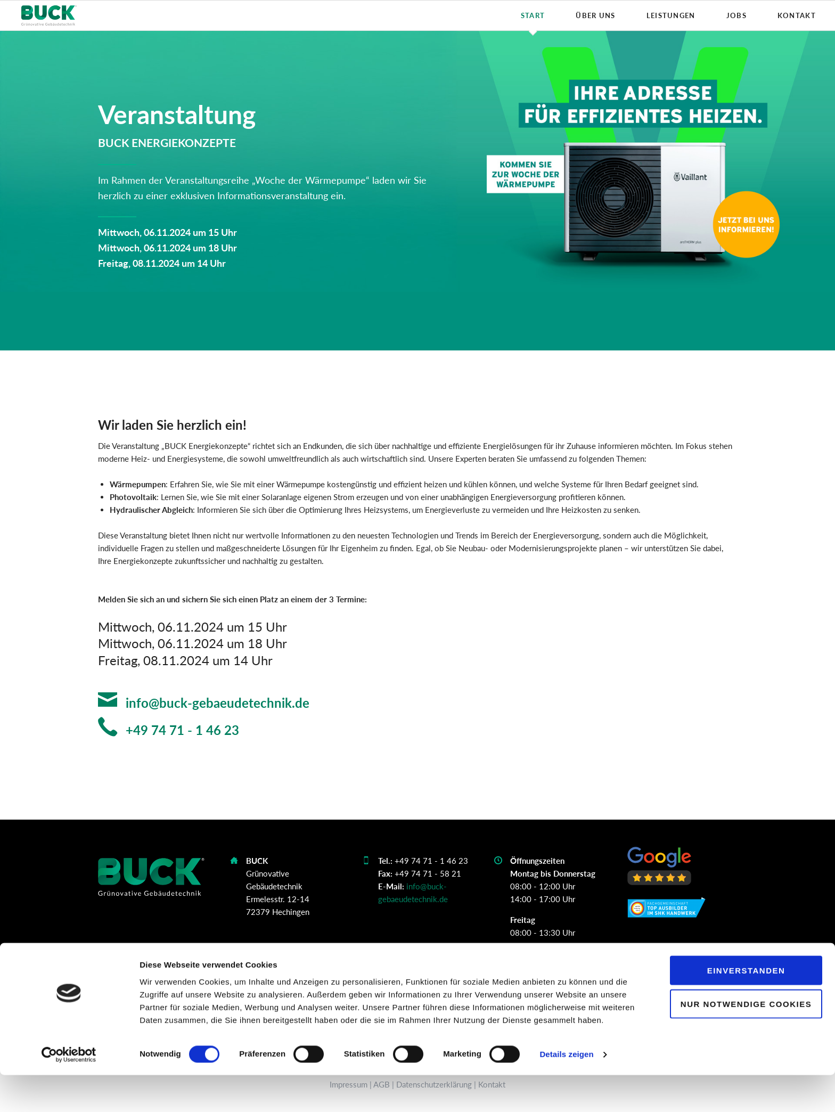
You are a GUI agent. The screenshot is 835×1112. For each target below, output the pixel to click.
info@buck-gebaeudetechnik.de (215, 702)
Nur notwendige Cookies (746, 1040)
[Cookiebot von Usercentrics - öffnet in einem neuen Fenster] (69, 1091)
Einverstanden (746, 1006)
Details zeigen (566, 1090)
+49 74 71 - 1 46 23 (180, 730)
